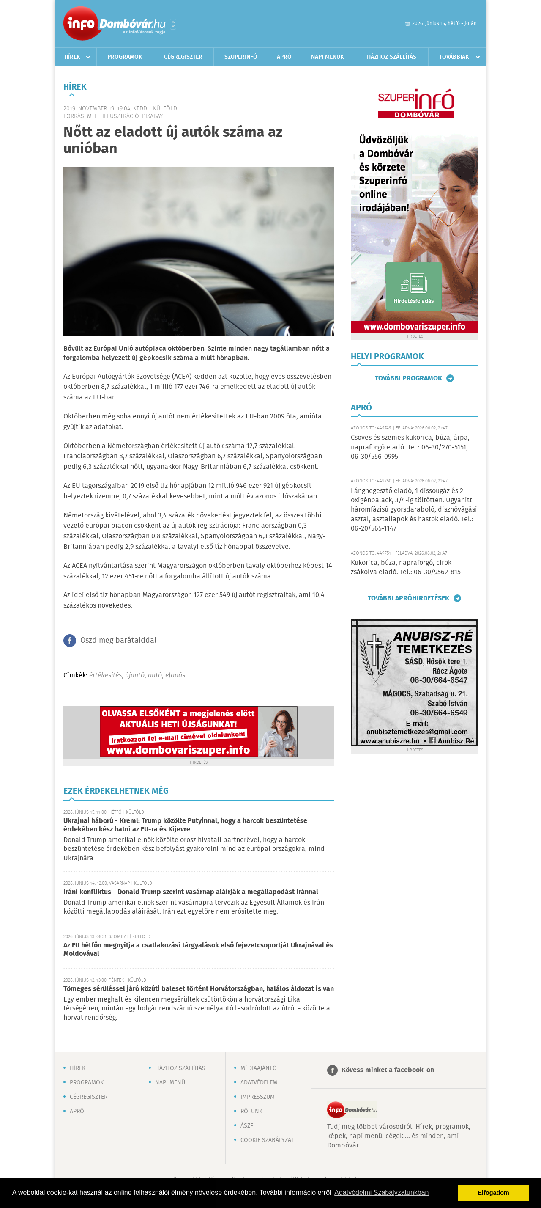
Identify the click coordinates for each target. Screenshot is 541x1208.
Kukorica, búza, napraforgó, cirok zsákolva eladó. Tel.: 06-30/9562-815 (406, 568)
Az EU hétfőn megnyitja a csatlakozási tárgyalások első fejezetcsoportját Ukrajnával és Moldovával (198, 949)
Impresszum (257, 1097)
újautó (135, 675)
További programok (408, 378)
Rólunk (251, 1111)
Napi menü (170, 1082)
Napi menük (327, 57)
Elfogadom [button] (493, 1192)
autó (155, 675)
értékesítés (105, 675)
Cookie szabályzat (267, 1140)
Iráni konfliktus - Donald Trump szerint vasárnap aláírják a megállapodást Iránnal (190, 892)
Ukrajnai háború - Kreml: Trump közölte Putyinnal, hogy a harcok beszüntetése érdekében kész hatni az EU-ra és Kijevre (185, 825)
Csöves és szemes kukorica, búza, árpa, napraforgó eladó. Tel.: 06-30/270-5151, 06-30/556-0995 (410, 447)
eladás (175, 675)
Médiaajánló (258, 1068)
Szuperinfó (240, 57)
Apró (284, 57)
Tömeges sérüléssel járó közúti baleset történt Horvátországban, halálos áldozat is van (198, 989)
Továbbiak (454, 57)
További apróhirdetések (408, 598)
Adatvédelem (258, 1082)
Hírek (72, 57)
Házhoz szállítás (391, 57)
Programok (124, 57)
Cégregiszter (183, 57)
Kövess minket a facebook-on (388, 1070)
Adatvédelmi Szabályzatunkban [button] (381, 1192)
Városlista (173, 24)
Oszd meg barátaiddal (118, 641)
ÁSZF (246, 1126)
